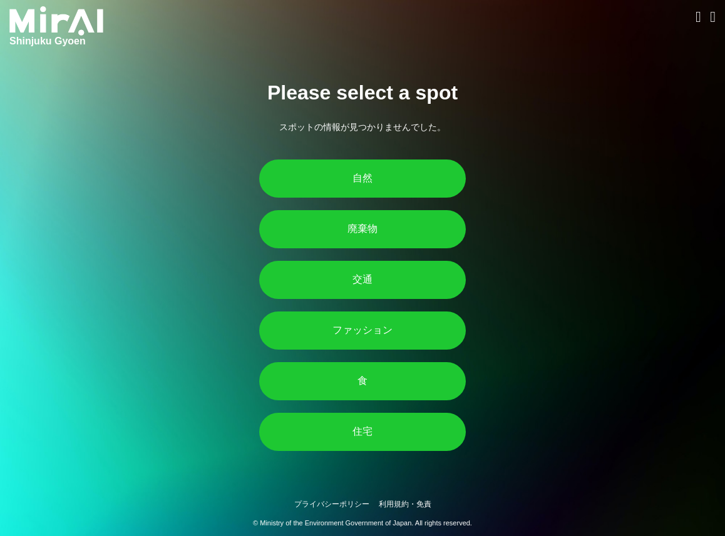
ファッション (362, 330)
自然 (362, 178)
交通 (362, 279)
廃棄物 (362, 228)
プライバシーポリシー (331, 504)
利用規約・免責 (405, 504)
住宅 (362, 431)
